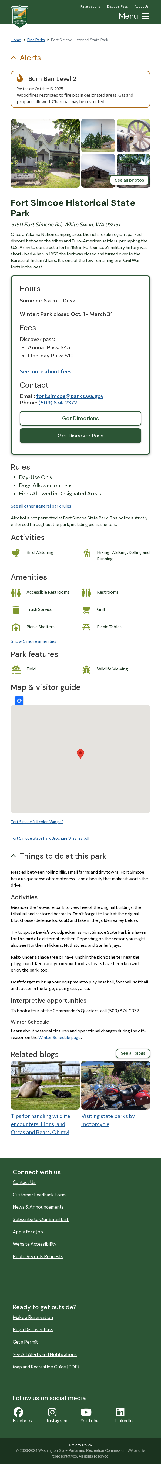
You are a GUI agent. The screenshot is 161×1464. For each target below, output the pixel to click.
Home (16, 39)
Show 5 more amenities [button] (33, 641)
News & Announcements (38, 1207)
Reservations (90, 6)
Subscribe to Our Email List (41, 1219)
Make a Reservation (33, 1317)
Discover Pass (117, 6)
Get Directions (80, 418)
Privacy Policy (80, 1445)
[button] (144, 15)
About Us (142, 6)
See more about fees (45, 371)
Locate (19, 700)
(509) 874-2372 (57, 402)
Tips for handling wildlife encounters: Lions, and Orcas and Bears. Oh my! (40, 1124)
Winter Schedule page (59, 1037)
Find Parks (36, 39)
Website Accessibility (34, 1244)
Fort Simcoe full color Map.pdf (37, 821)
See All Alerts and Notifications (45, 1354)
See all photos (129, 180)
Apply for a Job (28, 1232)
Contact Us (24, 1182)
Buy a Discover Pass (33, 1329)
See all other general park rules (41, 505)
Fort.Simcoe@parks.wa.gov (69, 396)
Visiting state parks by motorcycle (108, 1120)
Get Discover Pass (80, 435)
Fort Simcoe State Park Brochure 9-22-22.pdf (50, 838)
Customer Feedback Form (39, 1194)
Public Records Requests (38, 1256)
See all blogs (133, 1053)
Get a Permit (25, 1342)
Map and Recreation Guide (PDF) (46, 1367)
